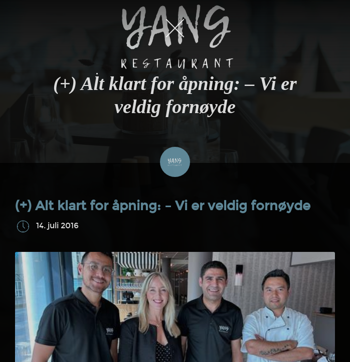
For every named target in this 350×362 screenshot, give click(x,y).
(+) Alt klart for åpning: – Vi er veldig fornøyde (162, 206)
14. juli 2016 (57, 226)
